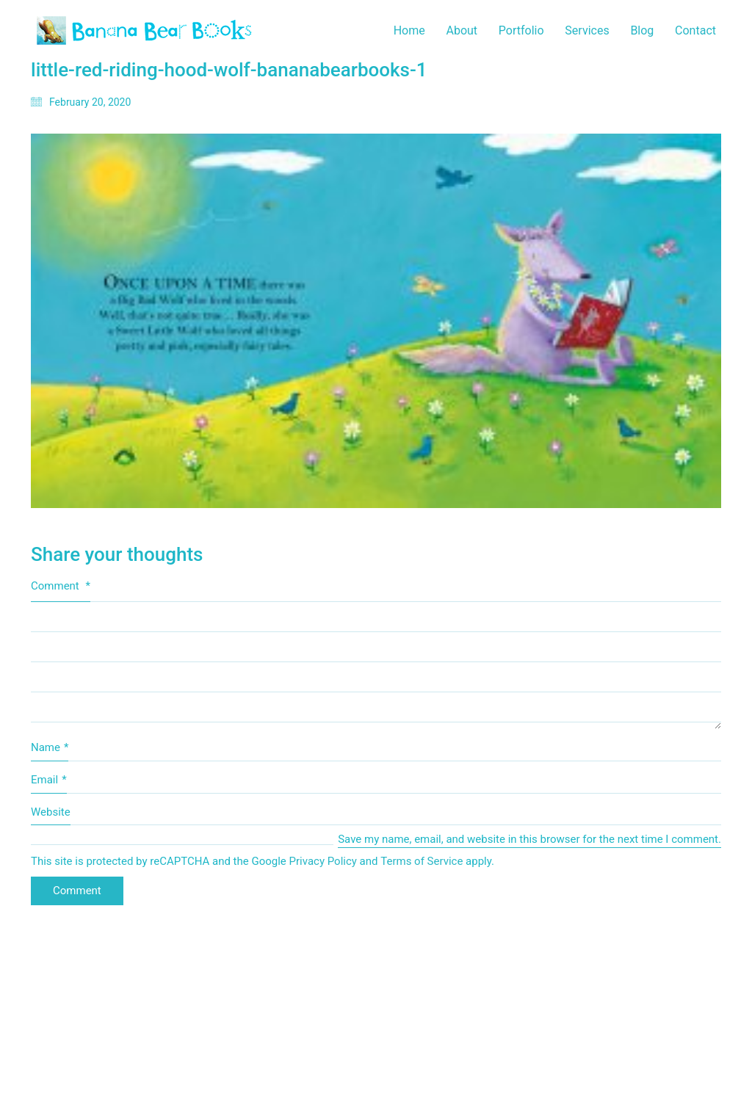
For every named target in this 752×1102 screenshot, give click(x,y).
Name (49, 748)
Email (49, 780)
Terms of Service (421, 861)
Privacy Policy (323, 861)
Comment (60, 585)
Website (50, 812)
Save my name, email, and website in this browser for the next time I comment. (529, 839)
